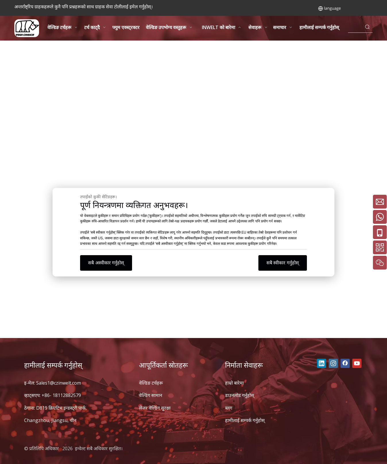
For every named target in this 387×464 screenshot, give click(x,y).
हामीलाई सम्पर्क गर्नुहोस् (245, 420)
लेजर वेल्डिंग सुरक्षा (155, 408)
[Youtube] (356, 363)
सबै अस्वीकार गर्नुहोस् (106, 262)
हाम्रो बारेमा (234, 383)
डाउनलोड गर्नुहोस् (239, 395)
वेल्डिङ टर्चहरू (151, 383)
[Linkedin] (321, 363)
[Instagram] (333, 363)
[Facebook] (345, 363)
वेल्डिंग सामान (150, 395)
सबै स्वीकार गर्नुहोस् (282, 262)
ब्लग (228, 408)
